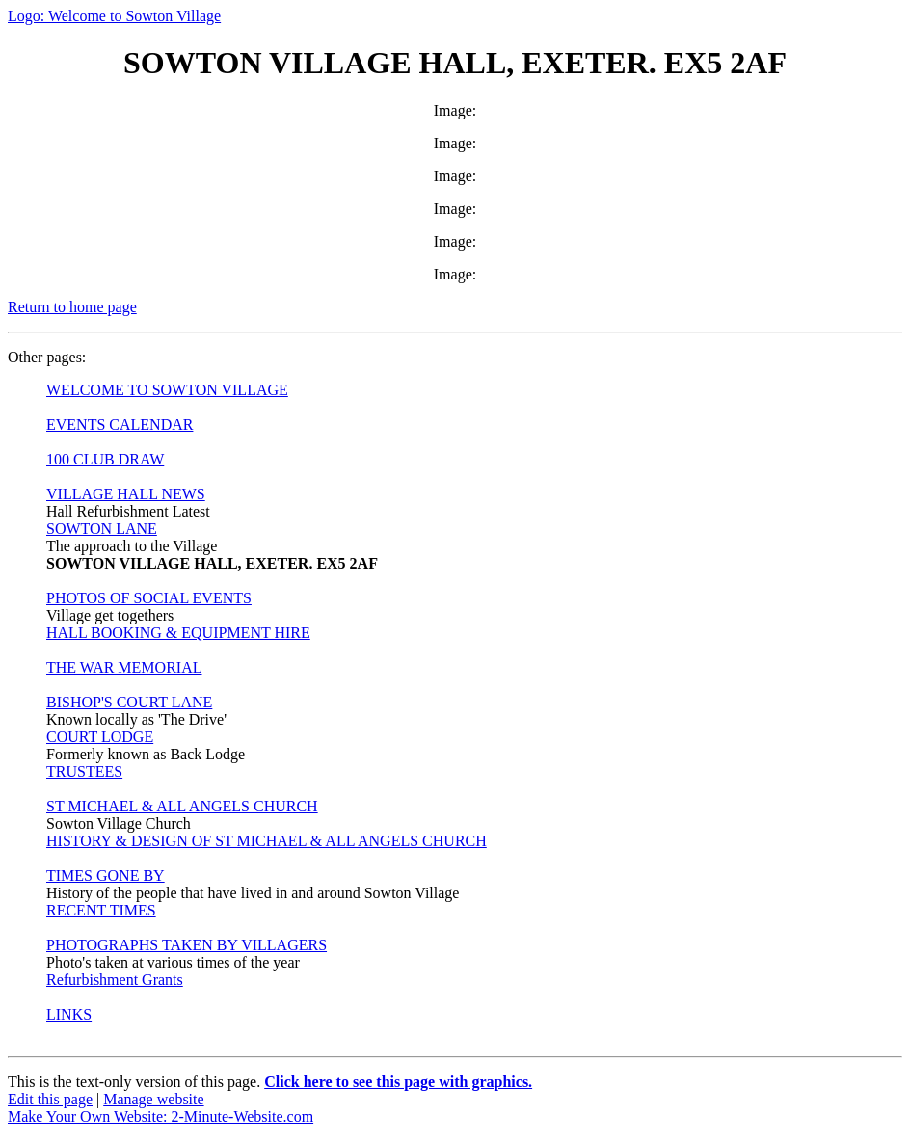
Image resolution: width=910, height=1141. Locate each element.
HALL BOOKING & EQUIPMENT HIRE (178, 632)
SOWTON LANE (101, 528)
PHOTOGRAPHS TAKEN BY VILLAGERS (186, 945)
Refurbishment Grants (114, 979)
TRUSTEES (84, 771)
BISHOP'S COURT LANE (129, 702)
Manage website (153, 1099)
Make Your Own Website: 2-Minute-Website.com (160, 1116)
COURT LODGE (99, 737)
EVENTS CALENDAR (119, 424)
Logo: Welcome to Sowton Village (114, 16)
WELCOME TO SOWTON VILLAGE (167, 390)
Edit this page (50, 1099)
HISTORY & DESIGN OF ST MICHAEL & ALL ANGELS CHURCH (266, 841)
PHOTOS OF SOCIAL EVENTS (149, 598)
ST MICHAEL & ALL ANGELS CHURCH (182, 806)
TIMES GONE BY (105, 875)
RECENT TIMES (101, 910)
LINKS (69, 1014)
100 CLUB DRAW (105, 459)
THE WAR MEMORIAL (123, 667)
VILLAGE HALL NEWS (125, 494)
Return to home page (72, 307)
